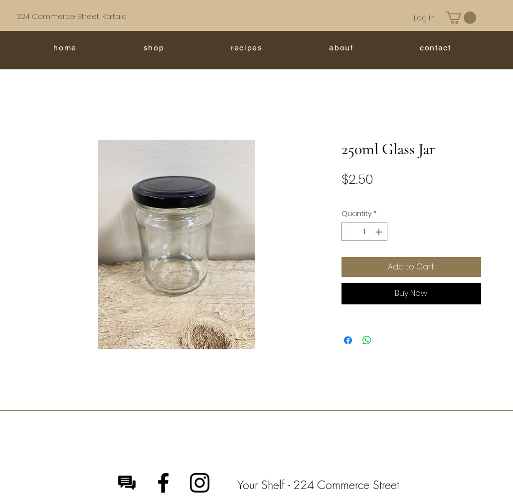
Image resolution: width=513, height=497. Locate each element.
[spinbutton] (364, 232)
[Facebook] (163, 483)
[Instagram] (199, 483)
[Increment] (379, 232)
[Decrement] (349, 232)
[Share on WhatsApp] (367, 340)
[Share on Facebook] (348, 340)
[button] (461, 17)
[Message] (127, 483)
